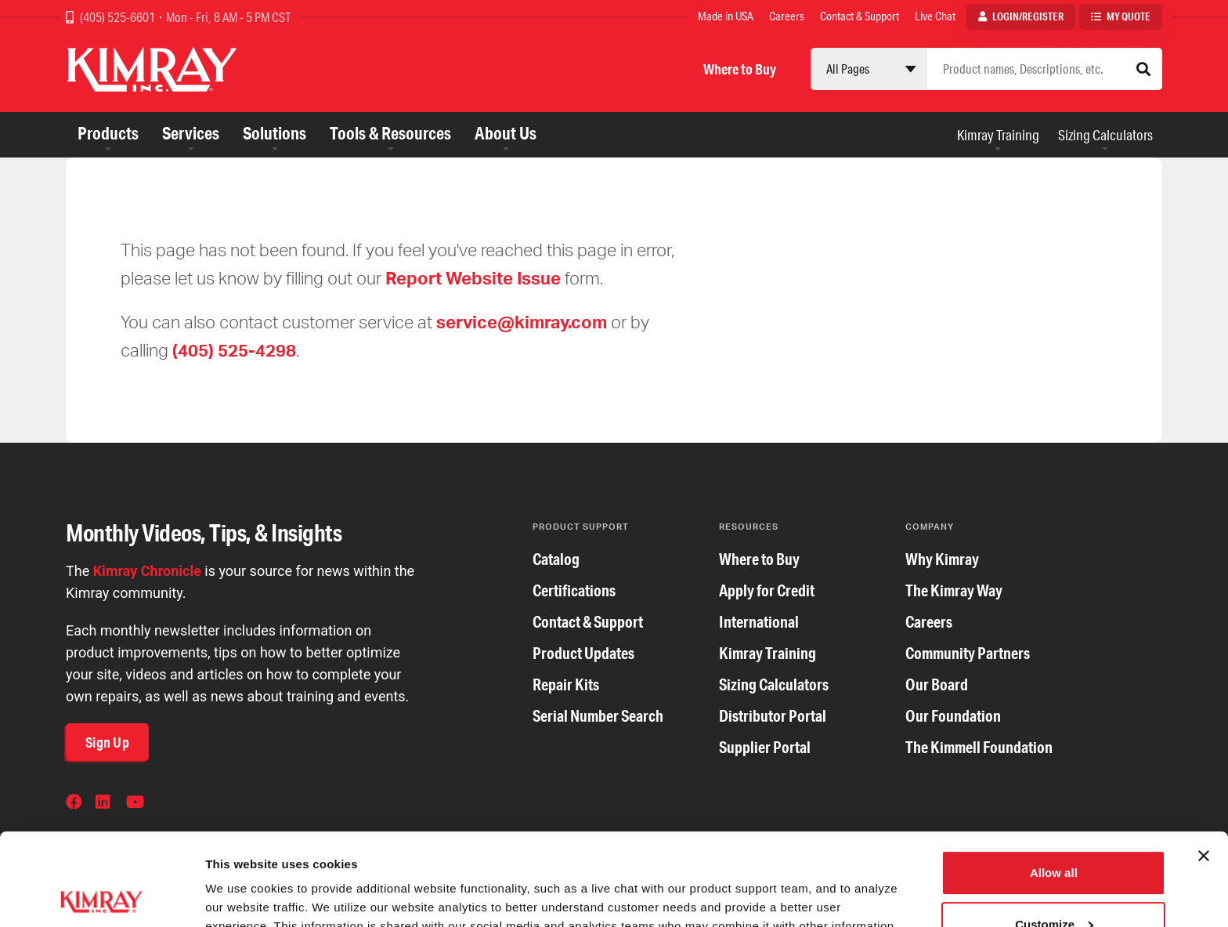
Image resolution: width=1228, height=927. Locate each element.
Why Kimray (942, 559)
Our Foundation (953, 716)
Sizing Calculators (1105, 134)
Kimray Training (998, 134)
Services (190, 132)
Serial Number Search (598, 716)
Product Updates (583, 653)
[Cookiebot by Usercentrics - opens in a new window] (101, 896)
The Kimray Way (953, 590)
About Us (505, 132)
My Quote (1128, 16)
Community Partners (967, 653)
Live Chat (935, 16)
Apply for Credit (766, 590)
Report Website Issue (473, 277)
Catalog (556, 559)
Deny (1053, 883)
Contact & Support (859, 16)
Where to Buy (739, 69)
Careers (786, 16)
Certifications (574, 590)
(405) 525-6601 (118, 17)
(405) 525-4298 (234, 349)
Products (108, 132)
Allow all (1054, 781)
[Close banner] (1203, 764)
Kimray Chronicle (147, 571)
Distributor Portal (772, 716)
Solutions (274, 132)
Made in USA (725, 16)
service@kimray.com (521, 321)
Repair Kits (566, 684)
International (759, 622)
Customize (1054, 831)
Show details (241, 896)
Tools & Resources (390, 132)
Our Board (936, 684)
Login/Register (1028, 16)
